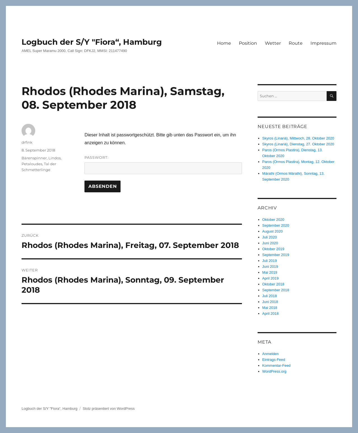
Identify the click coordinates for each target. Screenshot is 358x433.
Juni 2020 (270, 243)
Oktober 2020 (273, 219)
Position (248, 43)
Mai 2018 (269, 308)
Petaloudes (32, 164)
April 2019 (270, 278)
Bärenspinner (34, 158)
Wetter (273, 43)
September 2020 (275, 225)
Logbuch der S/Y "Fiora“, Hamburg (92, 42)
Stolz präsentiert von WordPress (109, 408)
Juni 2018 (270, 302)
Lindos (54, 158)
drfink (27, 142)
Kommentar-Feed (276, 365)
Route (296, 43)
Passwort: (163, 164)
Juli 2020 (269, 237)
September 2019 (275, 255)
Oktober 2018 (273, 284)
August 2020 (272, 231)
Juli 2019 (269, 261)
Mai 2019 (269, 272)
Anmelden (270, 354)
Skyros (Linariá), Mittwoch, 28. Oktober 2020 (298, 138)
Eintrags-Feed (273, 360)
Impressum (323, 43)
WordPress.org (274, 371)
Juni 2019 (270, 266)
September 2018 (275, 290)
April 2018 (270, 313)
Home (224, 43)
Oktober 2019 (273, 249)
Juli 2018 (269, 296)
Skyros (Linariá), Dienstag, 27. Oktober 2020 (298, 144)
